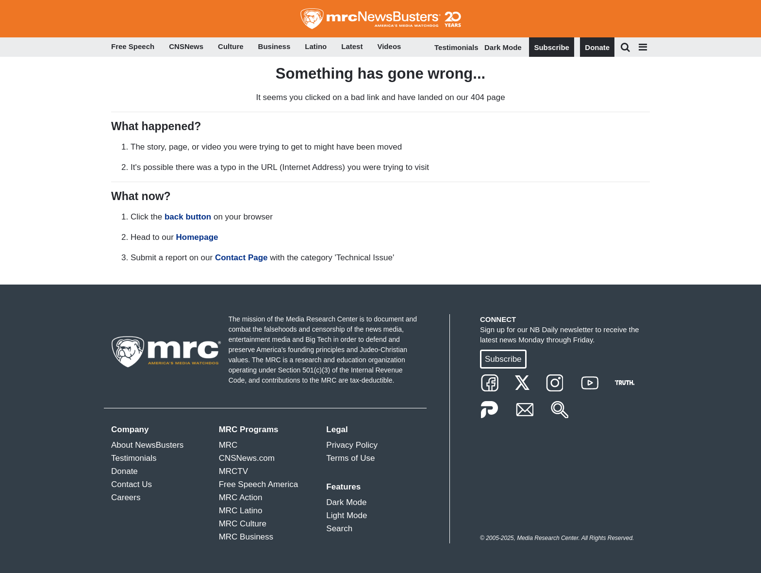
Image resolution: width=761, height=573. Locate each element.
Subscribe (551, 47)
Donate (597, 47)
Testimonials (456, 47)
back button (188, 216)
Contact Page (241, 257)
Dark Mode (503, 47)
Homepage (197, 237)
